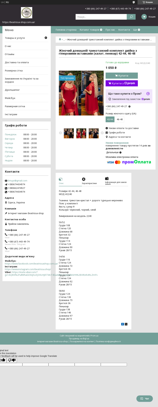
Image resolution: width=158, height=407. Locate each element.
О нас (8, 46)
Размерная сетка (15, 106)
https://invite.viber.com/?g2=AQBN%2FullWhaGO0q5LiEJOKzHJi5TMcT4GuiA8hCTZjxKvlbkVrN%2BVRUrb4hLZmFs (51, 274)
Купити (123, 75)
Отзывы (9, 54)
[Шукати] (131, 17)
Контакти (124, 29)
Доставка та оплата (17, 62)
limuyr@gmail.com (17, 180)
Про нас (110, 29)
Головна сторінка (66, 29)
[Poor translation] (12, 360)
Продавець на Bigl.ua (79, 338)
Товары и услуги (15, 37)
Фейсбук (10, 98)
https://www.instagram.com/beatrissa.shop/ (28, 269)
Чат (144, 398)
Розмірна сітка (14, 70)
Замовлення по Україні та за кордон (21, 80)
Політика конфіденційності (108, 341)
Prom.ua (94, 335)
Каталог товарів (89, 29)
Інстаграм (11, 114)
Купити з (123, 83)
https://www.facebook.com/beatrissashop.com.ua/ (31, 263)
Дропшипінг (12, 89)
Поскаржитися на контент (82, 341)
